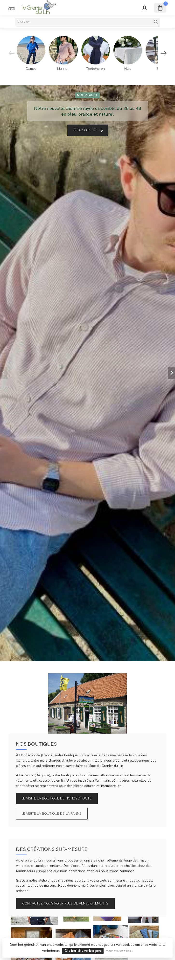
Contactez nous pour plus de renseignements (65, 903)
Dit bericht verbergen (83, 950)
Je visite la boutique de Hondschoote (56, 798)
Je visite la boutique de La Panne (51, 813)
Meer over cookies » (119, 951)
